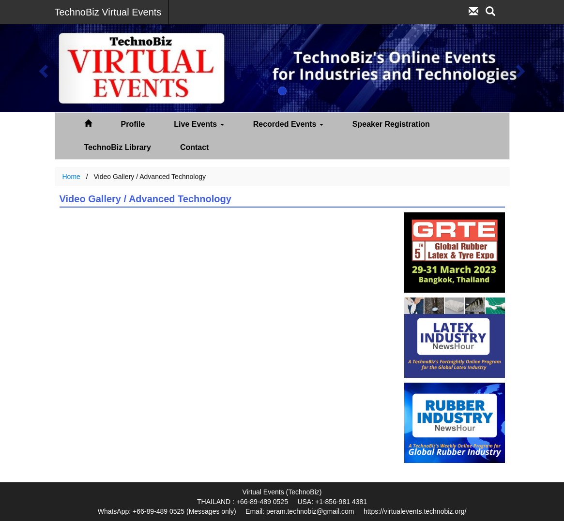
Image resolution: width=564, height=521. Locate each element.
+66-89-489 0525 (262, 502)
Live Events (199, 124)
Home (71, 176)
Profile (133, 124)
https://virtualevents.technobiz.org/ (415, 511)
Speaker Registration (391, 124)
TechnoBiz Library (117, 147)
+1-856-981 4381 (341, 502)
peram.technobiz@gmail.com (310, 511)
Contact (194, 147)
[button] (42, 68)
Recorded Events (288, 124)
